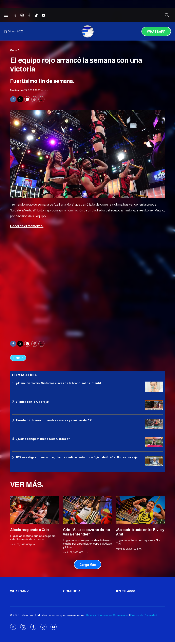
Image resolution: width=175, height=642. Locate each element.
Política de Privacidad (143, 615)
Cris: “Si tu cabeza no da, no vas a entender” (86, 532)
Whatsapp (156, 31)
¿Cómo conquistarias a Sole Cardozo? (43, 438)
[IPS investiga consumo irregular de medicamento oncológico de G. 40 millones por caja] (154, 461)
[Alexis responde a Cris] (34, 510)
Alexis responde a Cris (29, 530)
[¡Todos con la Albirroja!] (154, 405)
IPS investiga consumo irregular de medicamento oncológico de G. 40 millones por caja (77, 457)
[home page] (87, 31)
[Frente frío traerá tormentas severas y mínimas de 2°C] (154, 424)
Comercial (72, 591)
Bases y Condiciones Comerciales (107, 615)
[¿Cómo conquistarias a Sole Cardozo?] (154, 442)
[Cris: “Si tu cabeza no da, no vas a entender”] (87, 510)
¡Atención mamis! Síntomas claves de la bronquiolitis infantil (58, 383)
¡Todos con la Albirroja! (32, 401)
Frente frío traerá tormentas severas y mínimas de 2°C (54, 420)
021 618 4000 (125, 591)
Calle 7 (14, 50)
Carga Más (87, 564)
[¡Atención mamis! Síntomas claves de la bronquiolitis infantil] (154, 387)
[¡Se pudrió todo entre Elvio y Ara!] (140, 510)
